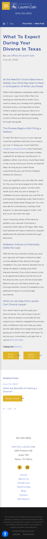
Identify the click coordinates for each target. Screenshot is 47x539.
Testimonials (24, 487)
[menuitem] (23, 474)
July (12, 23)
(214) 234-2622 (23, 13)
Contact (23, 495)
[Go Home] (5, 24)
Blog (23, 491)
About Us (23, 479)
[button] (5, 534)
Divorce (18, 347)
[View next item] (14, 409)
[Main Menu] (6, 6)
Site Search (23, 499)
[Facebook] (19, 467)
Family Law (23, 483)
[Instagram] (27, 467)
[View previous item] (4, 409)
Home (23, 475)
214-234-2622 (23, 437)
